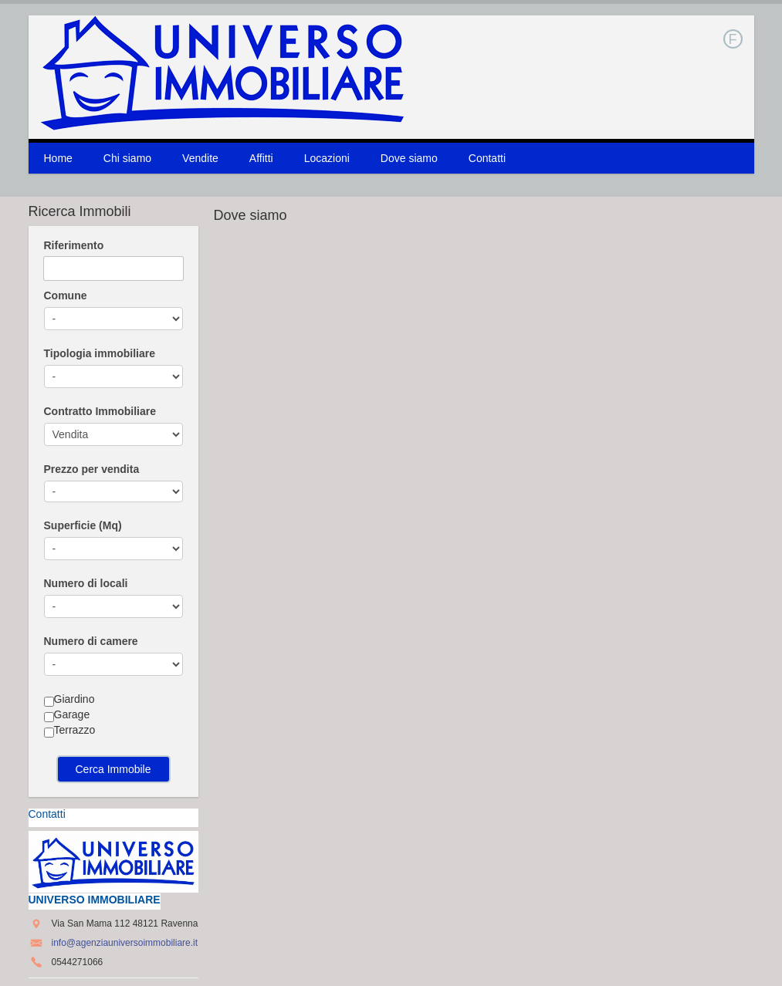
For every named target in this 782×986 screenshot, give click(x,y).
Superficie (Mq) (83, 525)
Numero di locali (86, 583)
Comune (65, 295)
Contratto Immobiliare (100, 411)
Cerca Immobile (113, 769)
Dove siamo (409, 158)
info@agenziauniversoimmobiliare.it (125, 942)
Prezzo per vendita (92, 469)
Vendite (200, 158)
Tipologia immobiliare (99, 353)
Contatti (487, 158)
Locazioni (327, 158)
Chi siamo (127, 158)
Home (58, 158)
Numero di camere (91, 641)
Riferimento (74, 245)
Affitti (261, 158)
